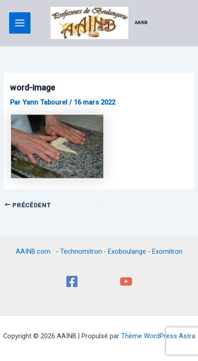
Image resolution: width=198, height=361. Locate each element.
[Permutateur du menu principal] (19, 23)
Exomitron (167, 251)
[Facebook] (72, 281)
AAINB (141, 22)
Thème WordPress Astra (158, 336)
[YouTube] (126, 281)
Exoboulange (127, 251)
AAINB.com (35, 251)
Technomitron (81, 251)
